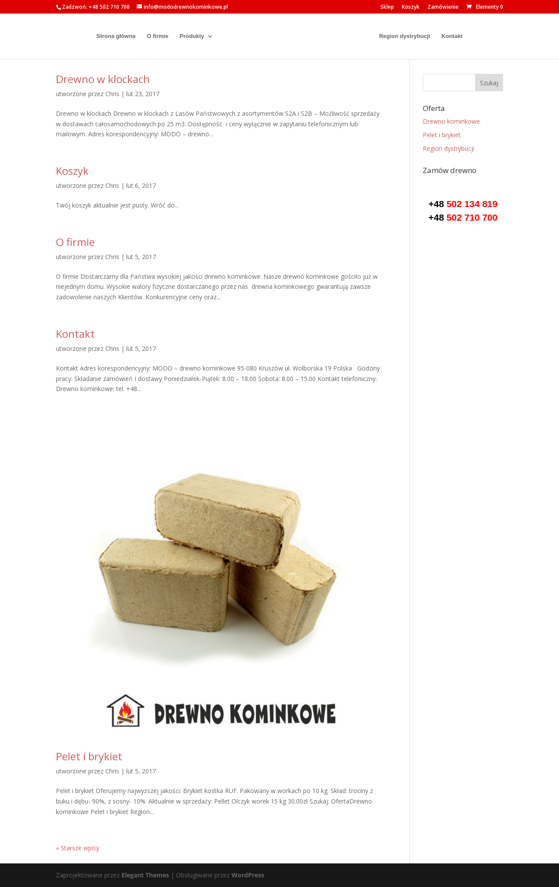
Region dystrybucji (408, 36)
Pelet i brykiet (89, 756)
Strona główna (112, 36)
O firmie (153, 36)
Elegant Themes (145, 875)
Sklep (387, 7)
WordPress (247, 875)
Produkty (188, 36)
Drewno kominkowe (451, 121)
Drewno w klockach (103, 79)
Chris (112, 94)
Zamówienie (443, 7)
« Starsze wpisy (77, 848)
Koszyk (411, 7)
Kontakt (455, 36)
